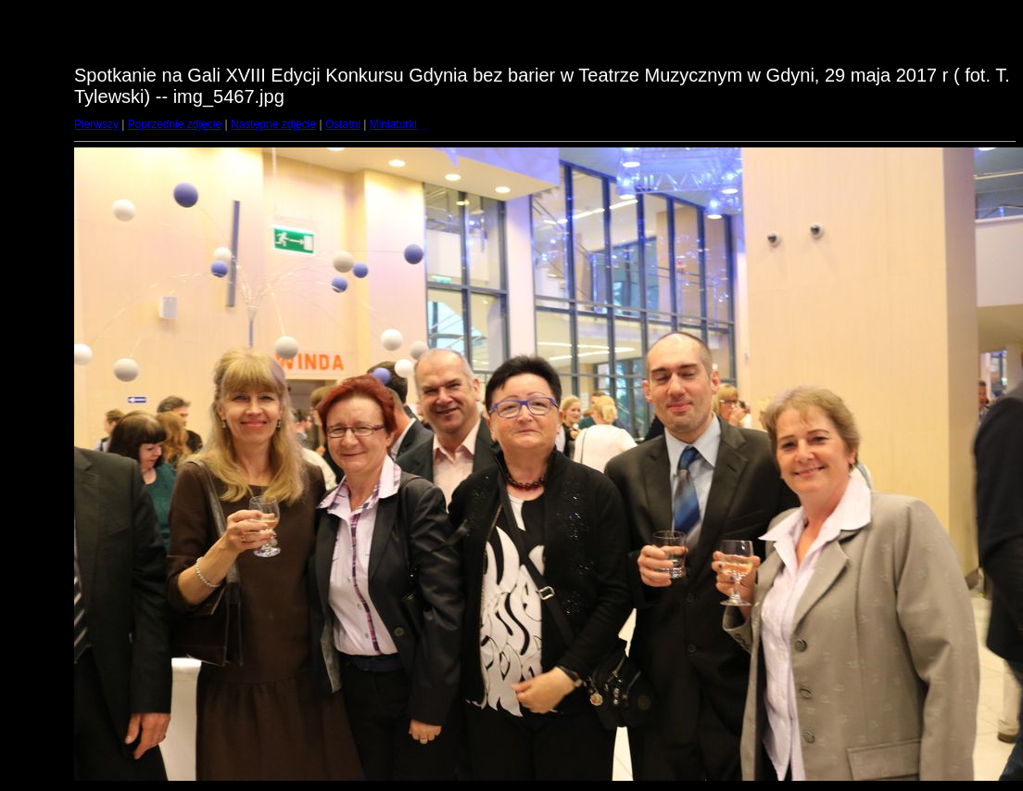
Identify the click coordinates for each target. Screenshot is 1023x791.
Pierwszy (96, 124)
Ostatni (342, 124)
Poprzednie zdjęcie (174, 124)
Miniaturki (393, 124)
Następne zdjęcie (273, 124)
